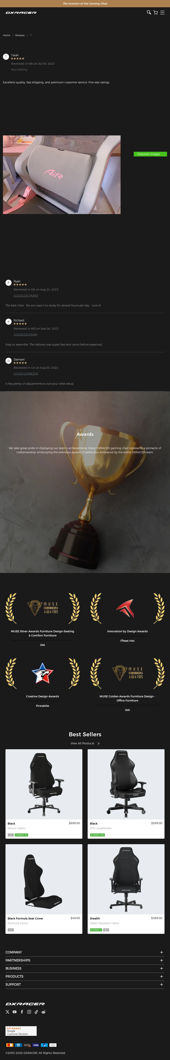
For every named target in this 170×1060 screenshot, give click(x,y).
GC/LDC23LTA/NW (26, 295)
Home (6, 35)
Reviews (20, 35)
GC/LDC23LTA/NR (25, 334)
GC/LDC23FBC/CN (26, 373)
